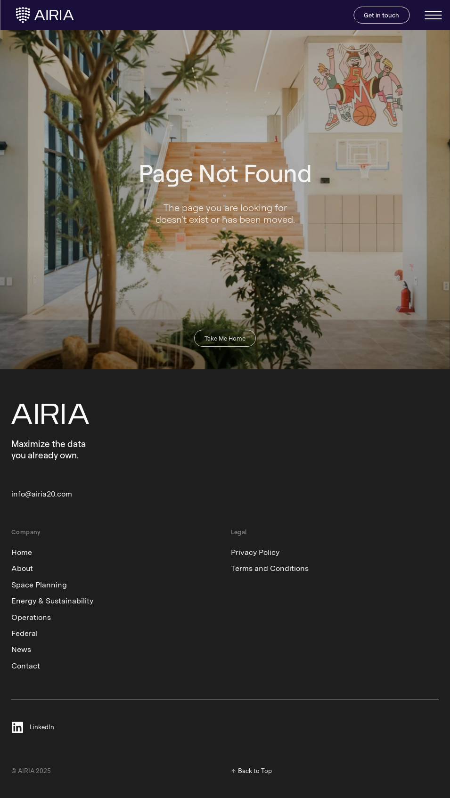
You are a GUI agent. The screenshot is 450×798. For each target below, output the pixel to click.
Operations (31, 617)
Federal (24, 633)
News (21, 649)
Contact (25, 665)
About (22, 568)
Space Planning (39, 584)
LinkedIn (42, 727)
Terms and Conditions (270, 568)
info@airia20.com (41, 493)
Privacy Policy (255, 552)
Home (21, 552)
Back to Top (255, 770)
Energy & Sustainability (52, 600)
